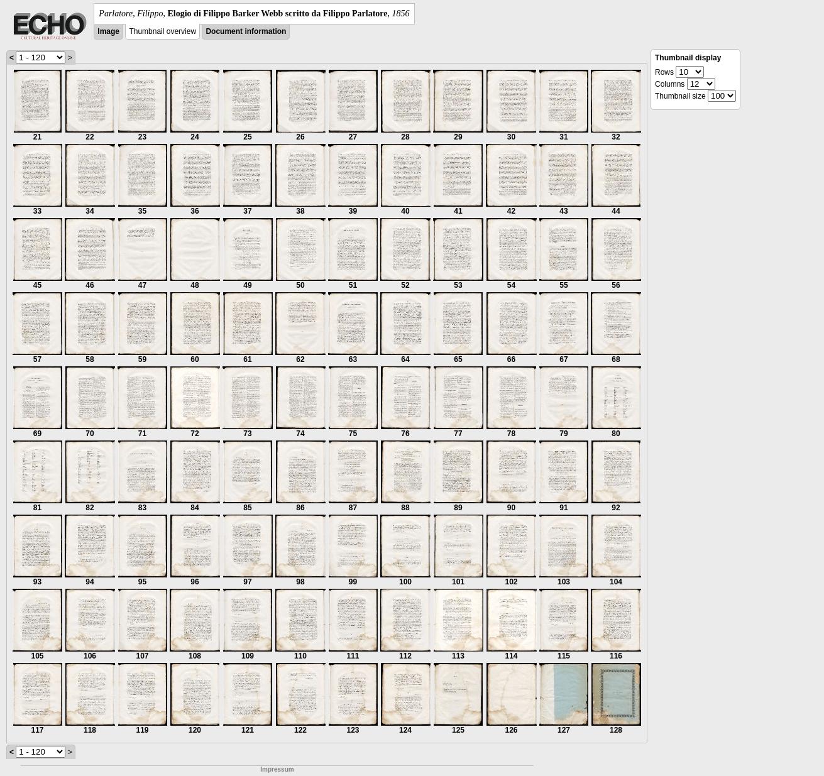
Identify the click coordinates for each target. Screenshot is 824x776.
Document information (246, 31)
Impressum (277, 769)
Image (108, 31)
